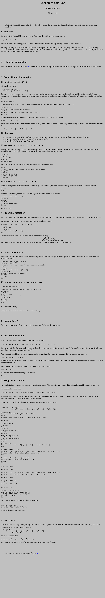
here (28, 67)
